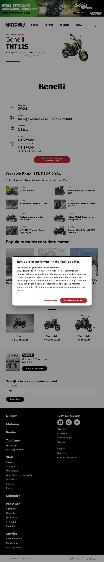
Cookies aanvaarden (73, 300)
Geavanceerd (50, 300)
